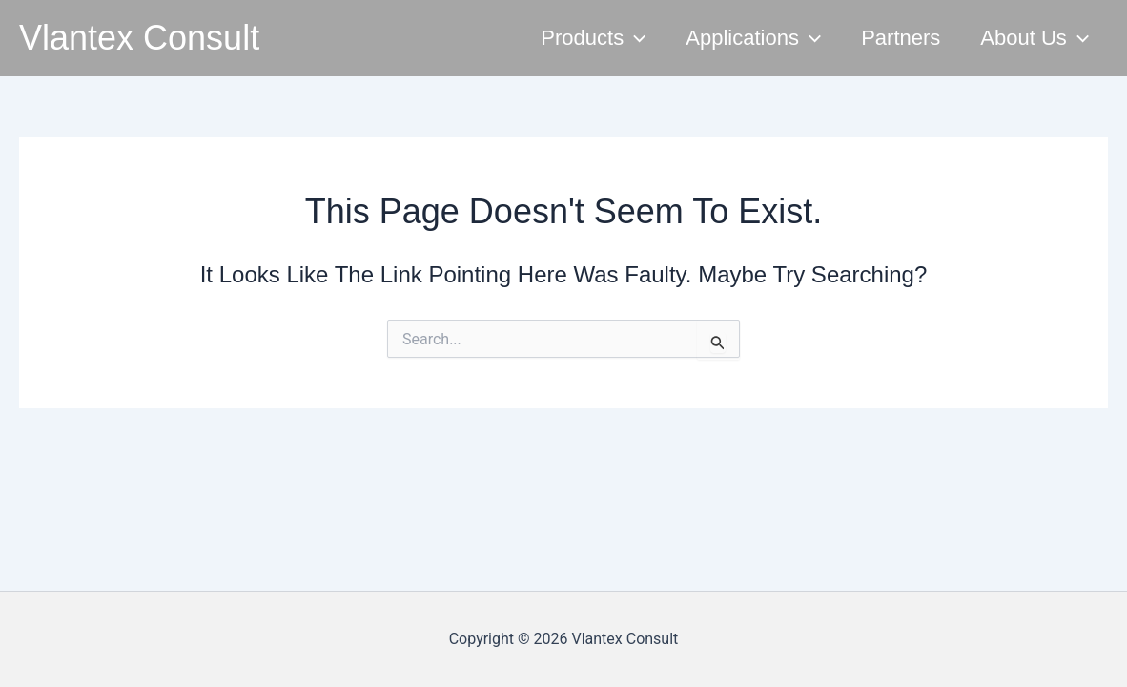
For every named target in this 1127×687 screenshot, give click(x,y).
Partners (900, 38)
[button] (634, 38)
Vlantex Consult (139, 37)
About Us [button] (1034, 38)
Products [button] (593, 38)
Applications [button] (753, 38)
